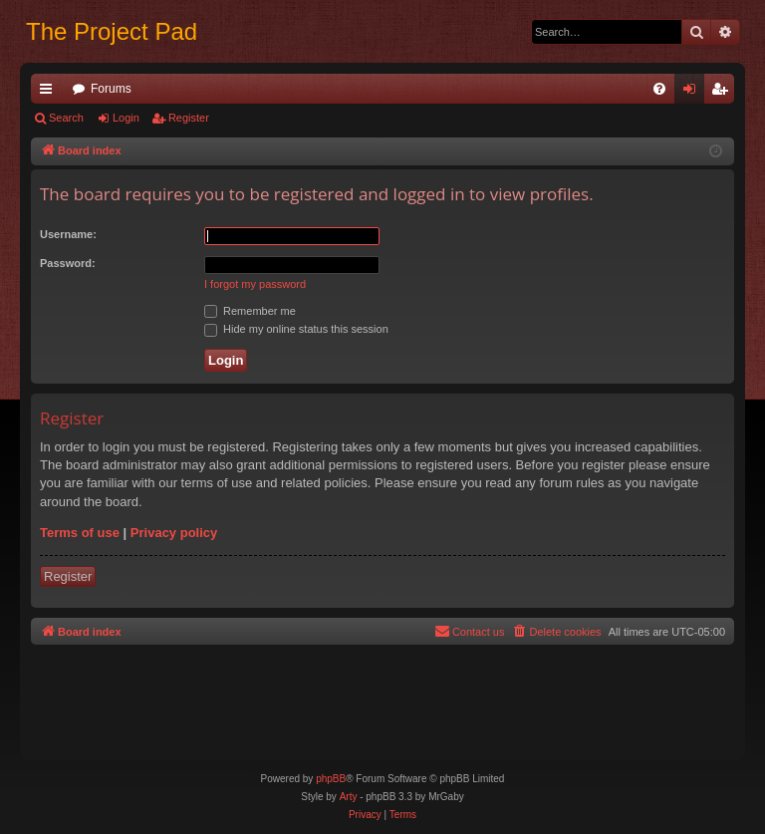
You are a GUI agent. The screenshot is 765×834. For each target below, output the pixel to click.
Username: (68, 234)
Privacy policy (173, 532)
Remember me (250, 311)
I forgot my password (255, 284)
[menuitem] (659, 89)
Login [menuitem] (693, 93)
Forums (111, 89)
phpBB (331, 778)
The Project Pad (111, 31)
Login (126, 118)
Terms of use (80, 532)
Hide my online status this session (296, 329)
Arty (349, 796)
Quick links (50, 93)
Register (188, 118)
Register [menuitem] (723, 93)
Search (66, 118)
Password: (68, 263)
